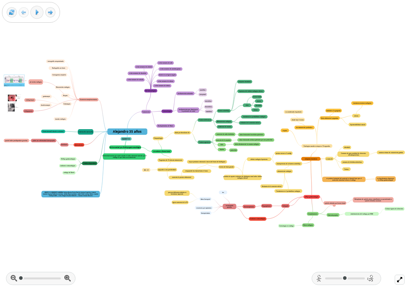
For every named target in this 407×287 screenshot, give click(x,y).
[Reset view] (11, 13)
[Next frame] (50, 13)
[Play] (37, 12)
